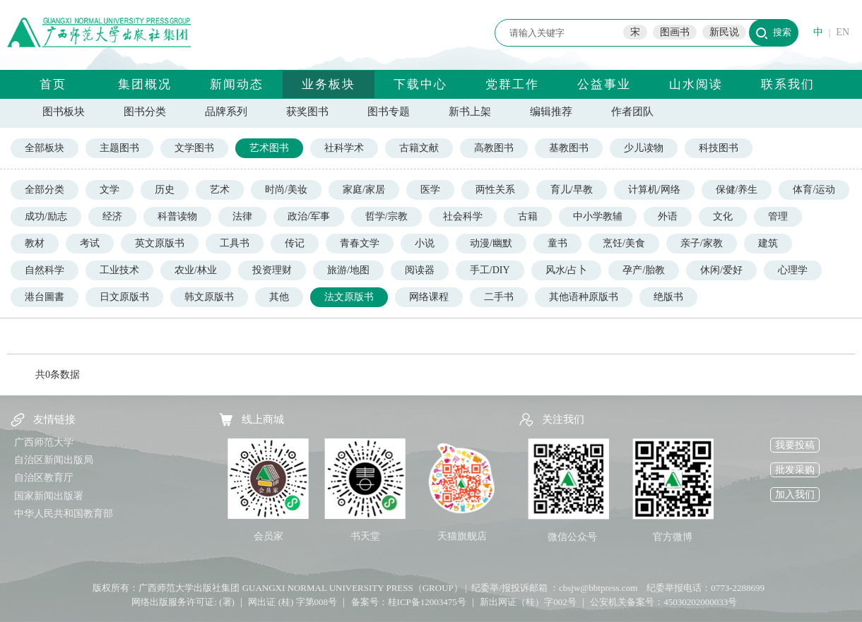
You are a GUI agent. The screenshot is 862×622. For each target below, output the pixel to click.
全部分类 (44, 189)
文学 (109, 189)
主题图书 (119, 148)
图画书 (675, 32)
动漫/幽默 (491, 243)
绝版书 (668, 297)
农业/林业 (196, 270)
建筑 (768, 243)
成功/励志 (46, 216)
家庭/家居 (364, 189)
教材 (35, 243)
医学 (430, 189)
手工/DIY (490, 270)
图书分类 (145, 111)
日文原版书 (124, 297)
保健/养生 (737, 189)
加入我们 (795, 494)
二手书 (499, 297)
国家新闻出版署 (48, 496)
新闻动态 (237, 84)
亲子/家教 (701, 243)
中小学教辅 (597, 216)
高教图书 (494, 148)
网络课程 (429, 297)
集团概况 (145, 84)
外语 (668, 216)
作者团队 (632, 111)
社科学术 (344, 148)
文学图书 (194, 148)
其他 (279, 297)
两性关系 (495, 189)
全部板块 (44, 148)
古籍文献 (419, 148)
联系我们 (788, 84)
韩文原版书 (209, 297)
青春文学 (359, 243)
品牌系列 (226, 111)
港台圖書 (44, 297)
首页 (53, 84)
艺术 (220, 189)
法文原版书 (349, 297)
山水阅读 (696, 84)
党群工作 (512, 84)
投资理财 (272, 270)
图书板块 (63, 111)
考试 (90, 243)
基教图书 (569, 148)
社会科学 (463, 216)
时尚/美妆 (286, 189)
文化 (723, 216)
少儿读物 (643, 148)
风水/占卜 (566, 270)
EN (842, 32)
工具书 (234, 243)
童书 (557, 243)
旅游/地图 (348, 270)
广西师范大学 (43, 442)
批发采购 (795, 470)
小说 (425, 243)
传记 (295, 243)
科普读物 (177, 216)
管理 (778, 216)
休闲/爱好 (721, 270)
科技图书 (718, 148)
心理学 (793, 270)
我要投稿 (795, 445)
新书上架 (470, 111)
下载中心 (420, 84)
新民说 (724, 32)
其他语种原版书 (583, 297)
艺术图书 (269, 148)
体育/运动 (814, 189)
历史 (165, 189)
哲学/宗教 (386, 216)
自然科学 (44, 270)
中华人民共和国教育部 (63, 513)
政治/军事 (309, 216)
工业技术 (119, 270)
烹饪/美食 (624, 243)
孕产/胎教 (643, 270)
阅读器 (420, 270)
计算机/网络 (654, 189)
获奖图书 (307, 111)
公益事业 (604, 84)
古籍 (528, 216)
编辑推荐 (551, 111)
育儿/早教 (571, 189)
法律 (242, 216)
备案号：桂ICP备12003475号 (408, 602)
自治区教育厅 (43, 477)
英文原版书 (159, 243)
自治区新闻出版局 (53, 460)
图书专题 (388, 111)
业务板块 (328, 84)
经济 (112, 216)
